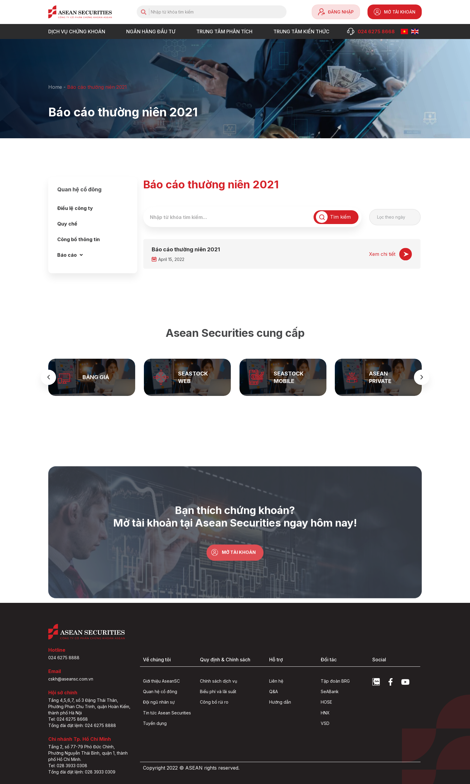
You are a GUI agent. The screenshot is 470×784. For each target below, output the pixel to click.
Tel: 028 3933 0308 (67, 765)
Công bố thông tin (78, 239)
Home (55, 87)
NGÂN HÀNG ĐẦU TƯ (152, 31)
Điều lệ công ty (75, 208)
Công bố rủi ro (214, 702)
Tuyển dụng (155, 723)
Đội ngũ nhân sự (159, 702)
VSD (325, 723)
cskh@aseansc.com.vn (70, 678)
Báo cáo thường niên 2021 (186, 249)
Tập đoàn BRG (335, 681)
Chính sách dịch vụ (218, 681)
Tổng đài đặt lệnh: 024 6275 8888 (82, 725)
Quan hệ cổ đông (160, 691)
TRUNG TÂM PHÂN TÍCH (225, 31)
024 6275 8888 (63, 657)
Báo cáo (70, 255)
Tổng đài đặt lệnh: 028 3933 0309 (81, 771)
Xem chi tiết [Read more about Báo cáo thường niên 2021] (382, 254)
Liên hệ (276, 681)
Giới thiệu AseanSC (161, 681)
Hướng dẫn (280, 702)
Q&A (273, 691)
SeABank (330, 691)
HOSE (326, 702)
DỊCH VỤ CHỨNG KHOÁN (78, 31)
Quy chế (67, 224)
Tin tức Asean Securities (167, 712)
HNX (325, 712)
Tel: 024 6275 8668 (68, 719)
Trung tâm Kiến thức (302, 31)
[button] (48, 377)
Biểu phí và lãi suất (218, 691)
